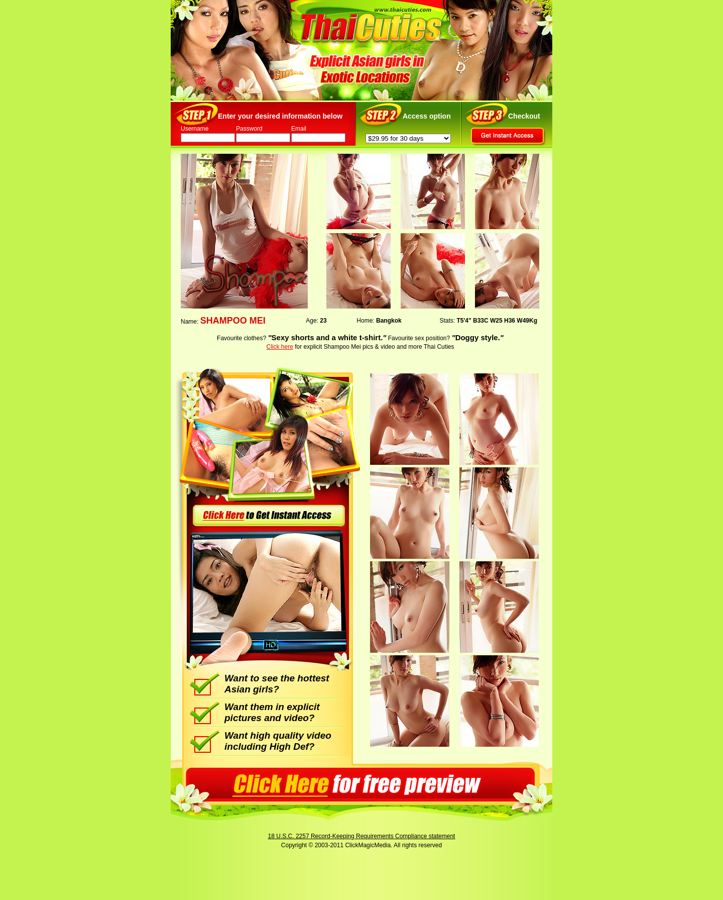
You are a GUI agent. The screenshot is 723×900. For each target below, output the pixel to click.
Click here (280, 346)
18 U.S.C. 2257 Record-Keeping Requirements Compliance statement (361, 836)
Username (194, 128)
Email (298, 128)
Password (249, 128)
